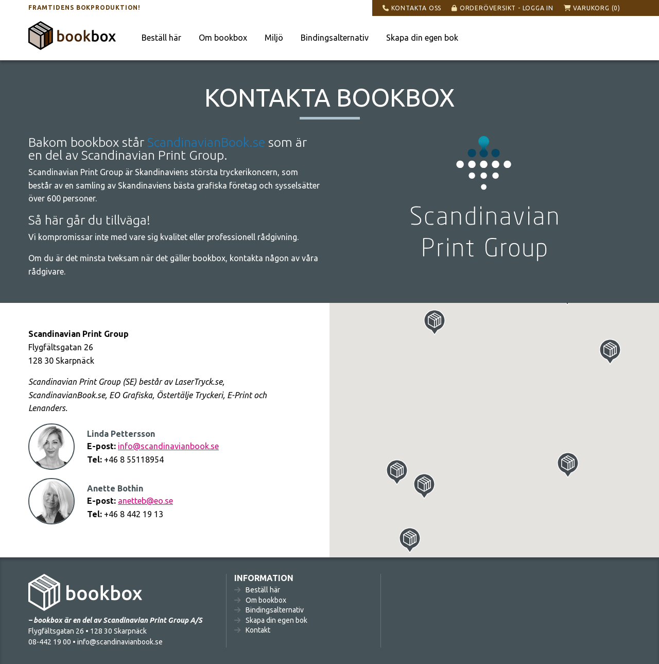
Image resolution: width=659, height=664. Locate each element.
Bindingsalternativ (335, 37)
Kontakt (258, 630)
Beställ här (161, 37)
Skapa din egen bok (422, 37)
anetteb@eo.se (145, 500)
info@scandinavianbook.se (168, 446)
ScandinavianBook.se (206, 142)
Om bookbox (223, 37)
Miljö (274, 37)
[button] (610, 352)
